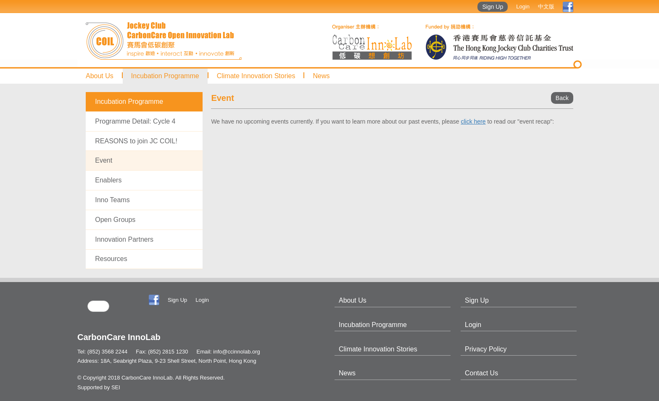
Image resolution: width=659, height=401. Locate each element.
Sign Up (492, 6)
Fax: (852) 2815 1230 (162, 351)
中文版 (546, 6)
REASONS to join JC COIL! (136, 141)
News (321, 75)
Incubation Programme (165, 75)
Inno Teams (112, 199)
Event (103, 160)
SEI (115, 387)
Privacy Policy (486, 349)
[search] (98, 306)
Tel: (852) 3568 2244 (102, 351)
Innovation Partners (124, 239)
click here (473, 121)
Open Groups (115, 219)
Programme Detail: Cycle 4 (135, 121)
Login (523, 6)
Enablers (108, 180)
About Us (99, 75)
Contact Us (481, 373)
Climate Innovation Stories (256, 75)
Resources (111, 258)
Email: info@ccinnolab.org (228, 351)
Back (562, 98)
